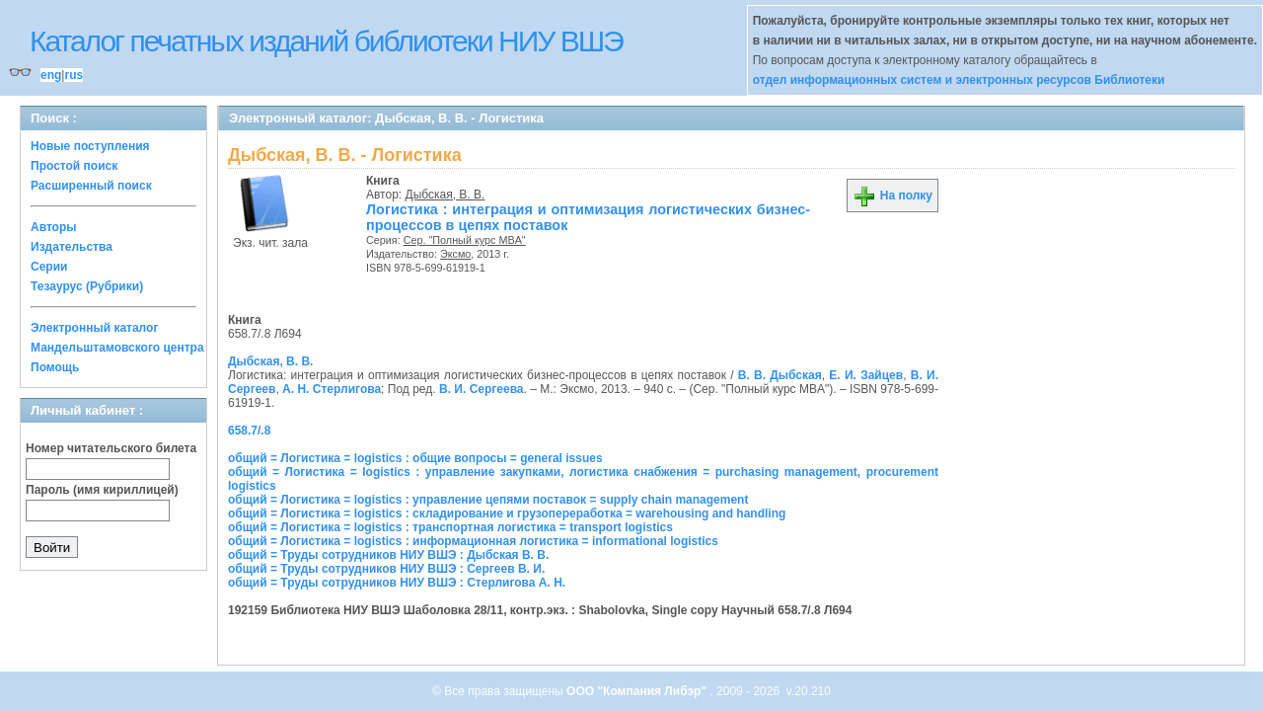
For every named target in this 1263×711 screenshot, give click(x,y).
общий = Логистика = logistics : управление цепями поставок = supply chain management (488, 500)
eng (50, 75)
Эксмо (455, 254)
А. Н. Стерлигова (331, 389)
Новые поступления (90, 146)
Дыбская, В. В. (445, 194)
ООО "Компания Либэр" (637, 691)
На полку (892, 195)
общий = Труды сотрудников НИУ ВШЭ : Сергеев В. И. (386, 569)
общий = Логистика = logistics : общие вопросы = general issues (415, 458)
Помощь (55, 367)
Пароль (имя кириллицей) (102, 490)
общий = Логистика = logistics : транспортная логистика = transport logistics (450, 527)
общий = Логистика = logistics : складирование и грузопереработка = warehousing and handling (506, 513)
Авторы (54, 227)
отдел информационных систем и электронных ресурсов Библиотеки (959, 80)
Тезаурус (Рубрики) (87, 286)
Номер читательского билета (111, 448)
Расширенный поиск (91, 186)
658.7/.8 (249, 430)
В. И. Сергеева (481, 389)
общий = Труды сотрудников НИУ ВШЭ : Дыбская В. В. (388, 555)
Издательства (71, 247)
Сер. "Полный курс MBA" (465, 240)
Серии (49, 267)
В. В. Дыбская (780, 375)
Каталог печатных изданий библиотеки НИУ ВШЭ (326, 41)
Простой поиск (74, 166)
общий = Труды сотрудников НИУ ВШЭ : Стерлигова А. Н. (396, 583)
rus (73, 75)
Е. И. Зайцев (866, 375)
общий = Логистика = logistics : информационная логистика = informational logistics (473, 541)
